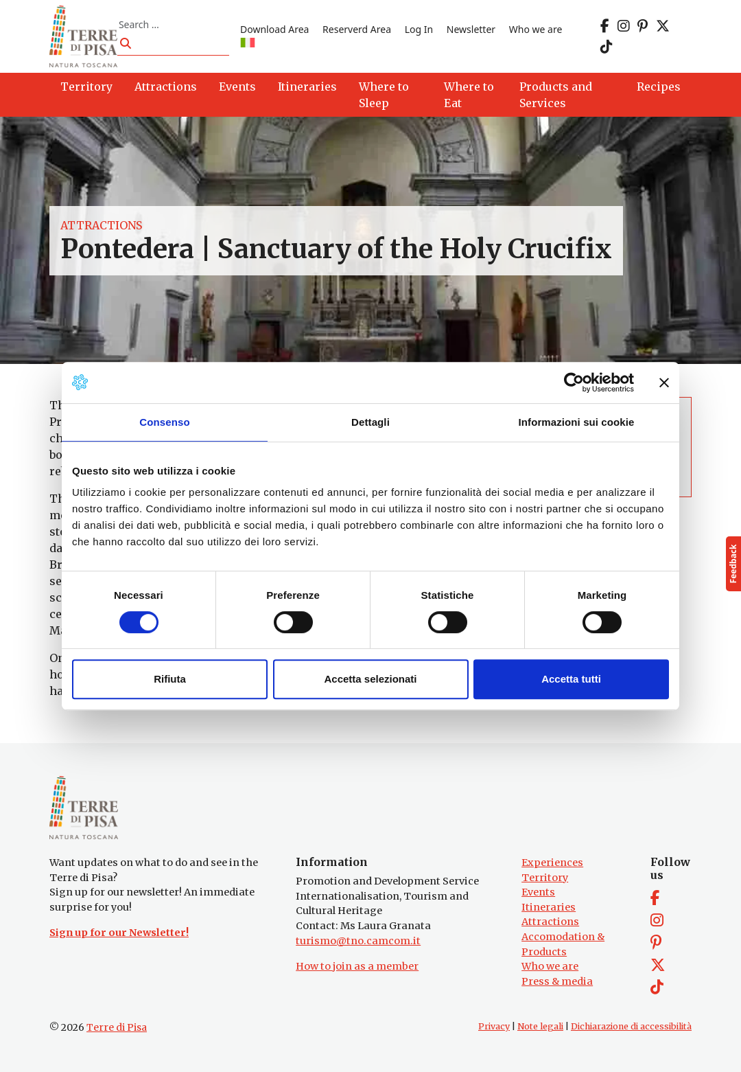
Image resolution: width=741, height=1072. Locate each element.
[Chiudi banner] (664, 382)
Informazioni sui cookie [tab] (577, 422)
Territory (544, 877)
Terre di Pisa (116, 1027)
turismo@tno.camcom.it (358, 941)
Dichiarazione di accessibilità (631, 1026)
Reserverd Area (356, 29)
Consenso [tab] (164, 422)
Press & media (557, 981)
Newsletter (471, 29)
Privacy (494, 1026)
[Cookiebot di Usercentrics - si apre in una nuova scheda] (574, 382)
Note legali (540, 1026)
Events (538, 892)
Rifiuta (170, 679)
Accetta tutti (571, 679)
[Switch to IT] (247, 43)
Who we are (536, 29)
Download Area (274, 29)
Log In (419, 29)
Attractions (101, 225)
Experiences (552, 862)
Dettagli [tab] (370, 422)
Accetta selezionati (370, 679)
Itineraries (548, 907)
